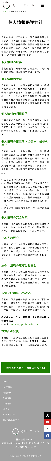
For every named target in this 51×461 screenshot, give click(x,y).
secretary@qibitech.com (24, 324)
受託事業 (7, 392)
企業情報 (7, 398)
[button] (43, 5)
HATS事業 (7, 387)
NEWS (6, 409)
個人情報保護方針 (11, 420)
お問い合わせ (9, 414)
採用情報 (7, 403)
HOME (6, 381)
